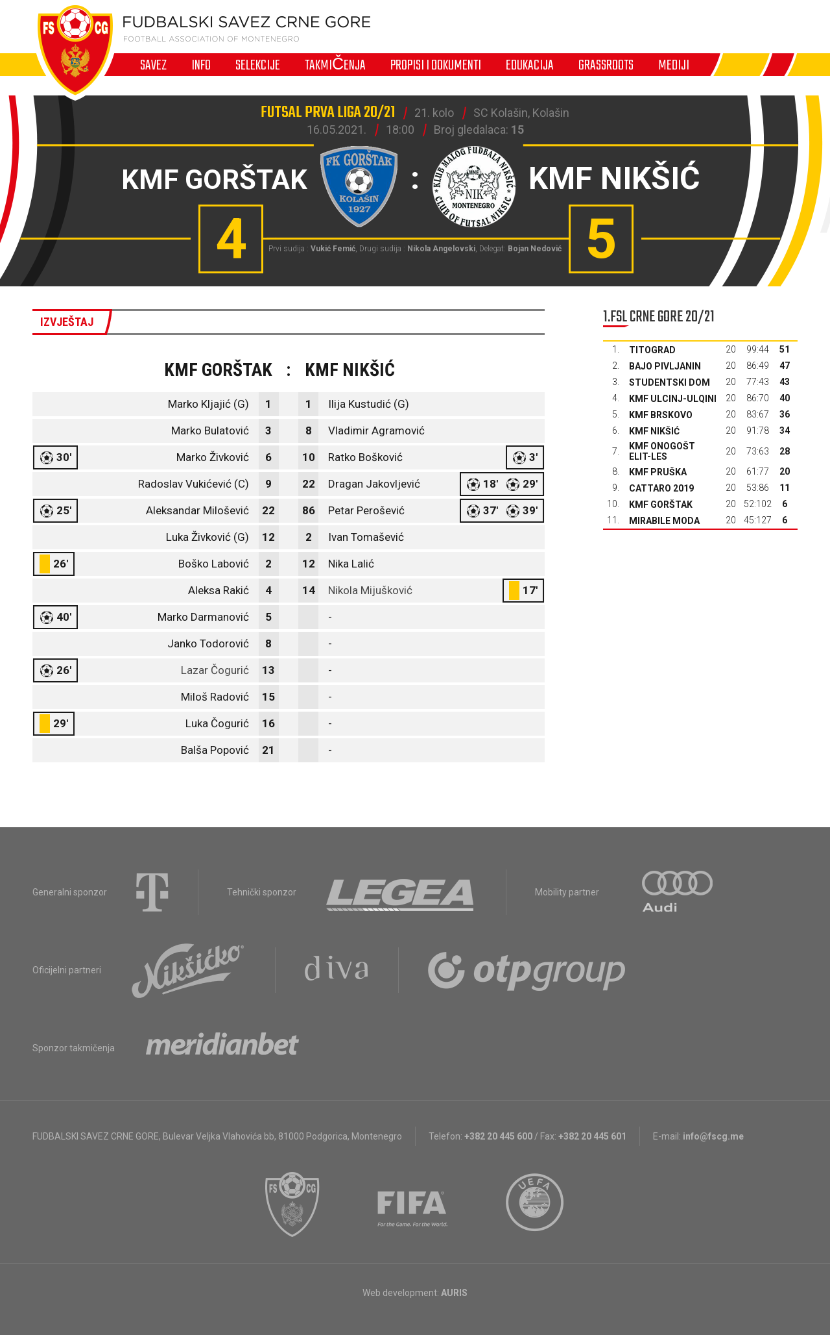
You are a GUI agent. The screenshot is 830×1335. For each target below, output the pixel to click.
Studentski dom (669, 382)
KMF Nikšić (654, 431)
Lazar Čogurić (215, 670)
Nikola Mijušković (370, 590)
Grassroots (606, 65)
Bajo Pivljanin (665, 366)
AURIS (454, 1293)
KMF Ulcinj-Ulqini (673, 398)
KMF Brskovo (661, 415)
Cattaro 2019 (661, 488)
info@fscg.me (713, 1136)
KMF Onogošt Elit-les (662, 451)
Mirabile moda (664, 521)
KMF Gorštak (661, 504)
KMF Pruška (658, 472)
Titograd (652, 350)
